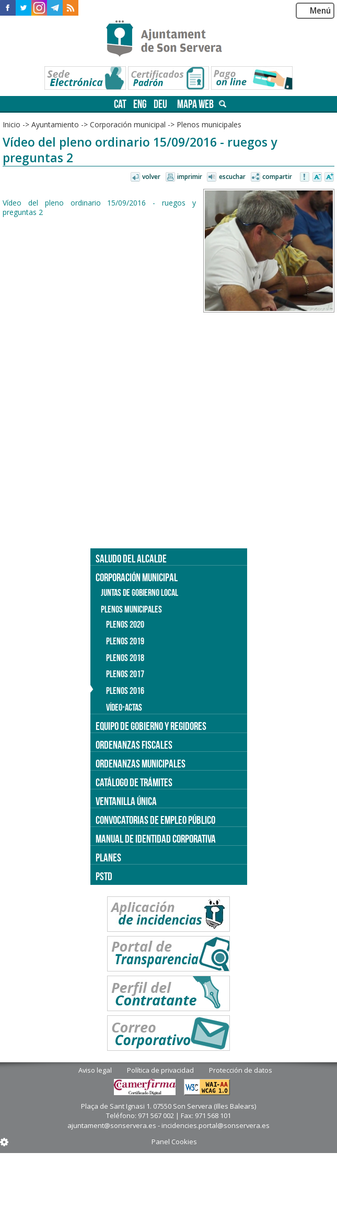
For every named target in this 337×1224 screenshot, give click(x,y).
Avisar (305, 177)
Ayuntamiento (55, 124)
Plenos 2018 (125, 658)
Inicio (11, 124)
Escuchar (232, 176)
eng (140, 104)
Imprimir (189, 176)
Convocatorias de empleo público (155, 820)
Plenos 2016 (125, 691)
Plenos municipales (209, 124)
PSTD (104, 876)
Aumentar (329, 177)
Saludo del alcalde (131, 559)
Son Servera (168, 39)
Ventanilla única (126, 801)
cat (120, 104)
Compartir (277, 176)
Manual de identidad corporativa (156, 839)
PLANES (108, 857)
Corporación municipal (128, 124)
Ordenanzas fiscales (134, 745)
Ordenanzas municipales (140, 764)
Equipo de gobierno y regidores (151, 726)
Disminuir (317, 177)
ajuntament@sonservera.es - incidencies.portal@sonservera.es (168, 1125)
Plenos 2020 (125, 624)
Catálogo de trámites (134, 782)
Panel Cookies (174, 1141)
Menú (320, 10)
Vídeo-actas (124, 707)
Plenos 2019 (125, 641)
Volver (151, 176)
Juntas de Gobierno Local (139, 592)
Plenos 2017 (125, 674)
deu (160, 104)
